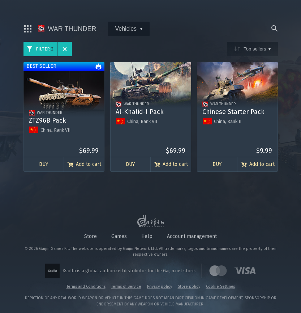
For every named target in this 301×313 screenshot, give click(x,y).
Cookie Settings (220, 286)
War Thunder (67, 28)
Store (90, 236)
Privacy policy (159, 286)
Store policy (189, 286)
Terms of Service (126, 286)
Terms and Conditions (86, 286)
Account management (192, 236)
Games (119, 236)
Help (146, 236)
